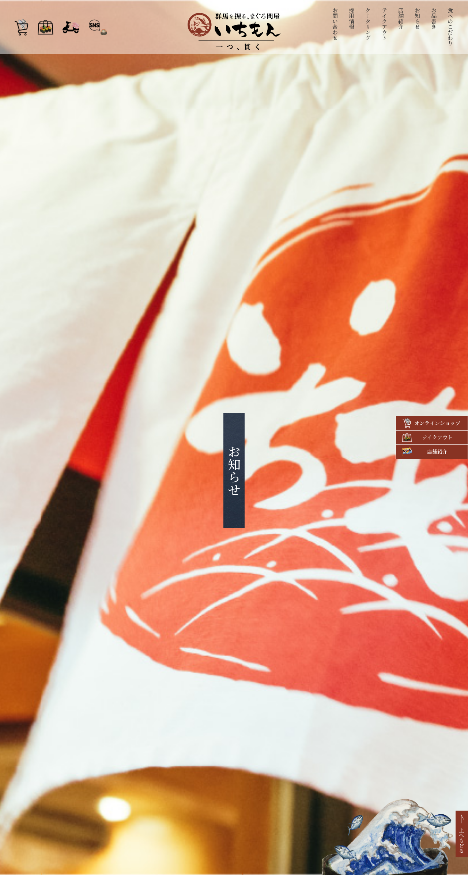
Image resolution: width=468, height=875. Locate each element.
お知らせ (417, 18)
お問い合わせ (335, 23)
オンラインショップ (437, 423)
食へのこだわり (450, 26)
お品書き (434, 18)
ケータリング (368, 23)
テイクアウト (385, 23)
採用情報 (352, 18)
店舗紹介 (401, 18)
